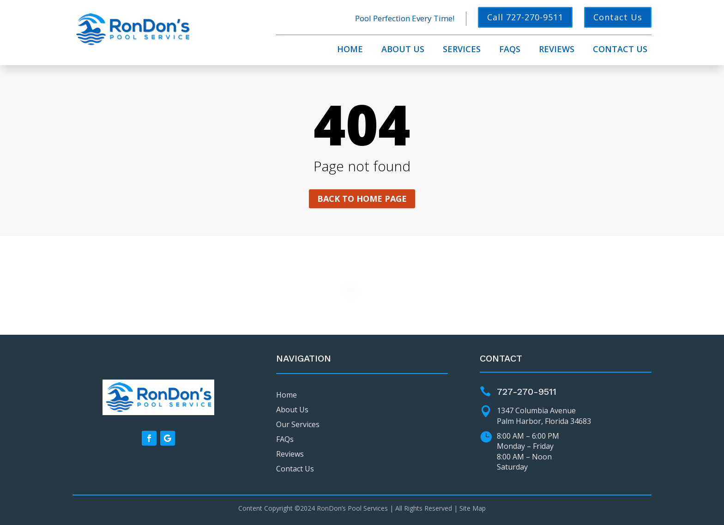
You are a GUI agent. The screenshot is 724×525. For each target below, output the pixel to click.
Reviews (556, 50)
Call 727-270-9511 (525, 17)
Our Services (298, 424)
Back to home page (362, 198)
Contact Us (617, 17)
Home (350, 50)
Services (462, 50)
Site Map (472, 508)
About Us (402, 50)
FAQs (509, 50)
